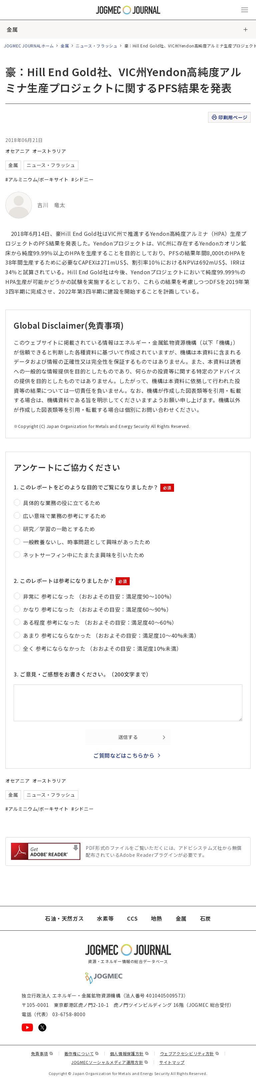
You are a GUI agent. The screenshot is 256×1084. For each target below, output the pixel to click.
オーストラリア (49, 151)
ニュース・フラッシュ (96, 45)
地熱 (156, 918)
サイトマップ (172, 1062)
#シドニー (82, 179)
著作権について (81, 1053)
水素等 (105, 918)
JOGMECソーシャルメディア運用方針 (109, 1062)
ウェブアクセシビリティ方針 (189, 1053)
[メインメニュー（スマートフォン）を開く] (244, 10)
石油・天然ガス (64, 918)
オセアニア (17, 151)
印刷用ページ (229, 117)
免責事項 (42, 1053)
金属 (12, 29)
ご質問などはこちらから (123, 755)
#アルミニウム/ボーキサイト (37, 179)
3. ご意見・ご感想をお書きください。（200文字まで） (83, 674)
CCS (132, 918)
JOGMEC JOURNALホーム (29, 45)
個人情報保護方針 (129, 1053)
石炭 (205, 918)
